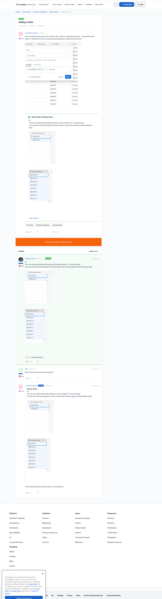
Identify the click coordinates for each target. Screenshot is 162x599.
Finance (45, 542)
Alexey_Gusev (30, 258)
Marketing (46, 523)
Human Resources (50, 532)
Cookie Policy (33, 591)
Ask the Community (40, 12)
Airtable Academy (82, 518)
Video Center (80, 528)
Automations (57, 225)
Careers (12, 556)
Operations (46, 528)
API (52, 595)
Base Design (53, 12)
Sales (44, 537)
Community (26, 12)
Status (12, 566)
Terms (78, 595)
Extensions (13, 528)
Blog (11, 561)
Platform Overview (17, 518)
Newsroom (13, 570)
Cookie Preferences (113, 595)
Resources (111, 513)
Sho (26, 369)
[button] (126, 4)
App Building (14, 532)
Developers (111, 528)
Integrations (14, 523)
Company (13, 546)
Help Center (99, 4)
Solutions (46, 513)
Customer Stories (82, 537)
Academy (88, 4)
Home (18, 12)
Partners (110, 518)
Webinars (79, 542)
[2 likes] (34, 357)
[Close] (42, 581)
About (11, 551)
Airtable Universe (114, 542)
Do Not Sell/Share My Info (93, 595)
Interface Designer (42, 225)
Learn (77, 513)
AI (10, 537)
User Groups (57, 4)
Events (79, 4)
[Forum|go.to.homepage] (26, 4)
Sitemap (60, 595)
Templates (111, 537)
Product (45, 518)
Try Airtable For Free (17, 575)
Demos (78, 532)
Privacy (69, 595)
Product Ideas (69, 4)
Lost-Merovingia (31, 33)
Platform (13, 513)
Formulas (29, 225)
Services (110, 523)
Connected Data (16, 542)
